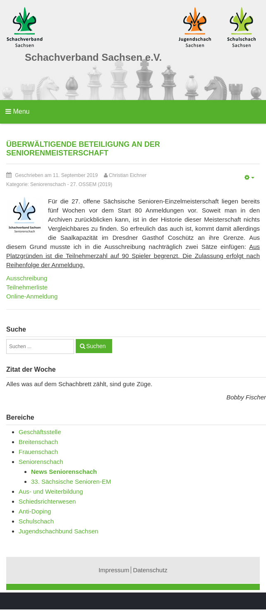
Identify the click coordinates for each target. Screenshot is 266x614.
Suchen (95, 346)
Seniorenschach (48, 184)
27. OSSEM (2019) (91, 184)
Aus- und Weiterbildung (51, 491)
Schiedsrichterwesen (47, 501)
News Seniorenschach (64, 471)
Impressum (113, 569)
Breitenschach (38, 441)
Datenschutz (150, 569)
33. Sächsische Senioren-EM (71, 481)
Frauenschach (38, 451)
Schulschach (36, 521)
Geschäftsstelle (40, 431)
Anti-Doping (35, 511)
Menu (17, 111)
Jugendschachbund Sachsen (58, 531)
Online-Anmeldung (32, 296)
